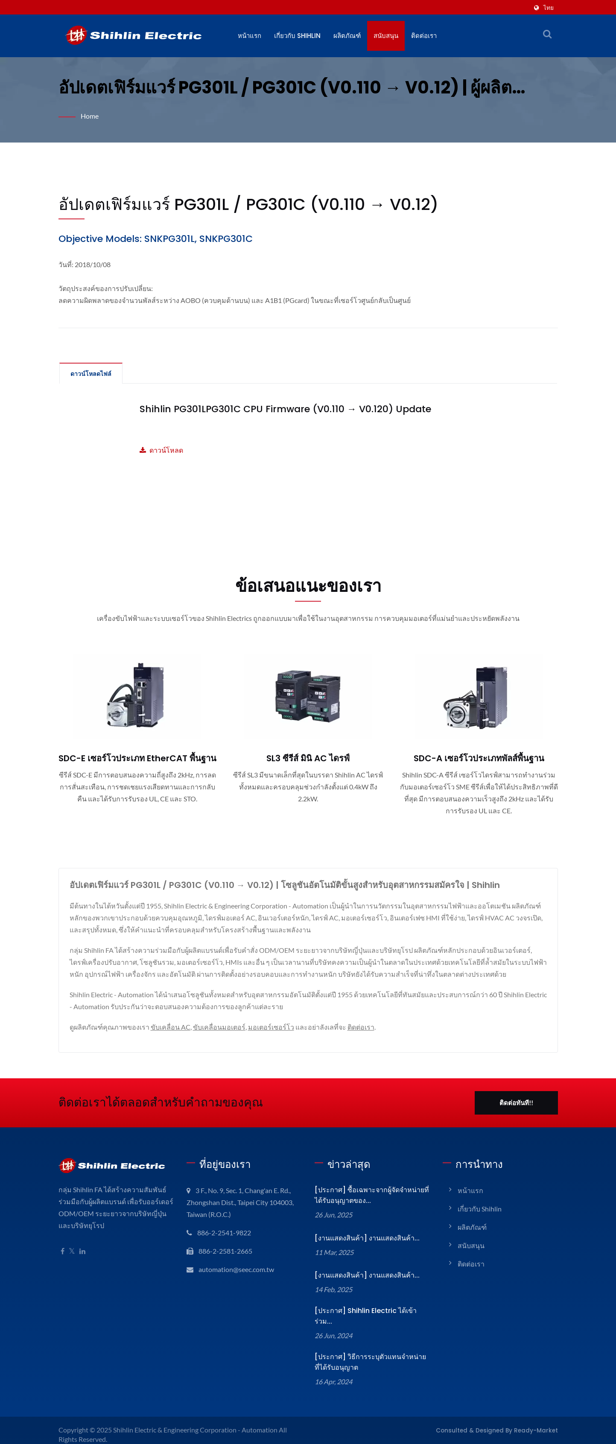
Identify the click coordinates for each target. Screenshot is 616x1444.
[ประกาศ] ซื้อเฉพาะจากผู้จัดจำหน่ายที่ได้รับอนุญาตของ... (370, 1195)
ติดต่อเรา (425, 35)
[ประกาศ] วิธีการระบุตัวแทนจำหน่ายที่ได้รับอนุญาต (371, 1353)
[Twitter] (72, 1251)
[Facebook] (62, 1251)
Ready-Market (539, 1421)
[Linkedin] (82, 1251)
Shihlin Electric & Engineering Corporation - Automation (197, 1421)
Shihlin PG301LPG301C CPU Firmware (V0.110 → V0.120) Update (280, 409)
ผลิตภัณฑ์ (348, 35)
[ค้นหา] (547, 34)
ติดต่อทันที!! (516, 1102)
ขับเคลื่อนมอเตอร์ (222, 1027)
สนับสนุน (387, 35)
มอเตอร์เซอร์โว (274, 1027)
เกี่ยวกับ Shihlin (298, 35)
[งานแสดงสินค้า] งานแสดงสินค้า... (366, 1238)
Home (90, 115)
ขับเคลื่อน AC (171, 1027)
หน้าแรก (249, 35)
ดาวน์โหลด (161, 450)
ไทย (548, 7)
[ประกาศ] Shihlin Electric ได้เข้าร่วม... (371, 1312)
